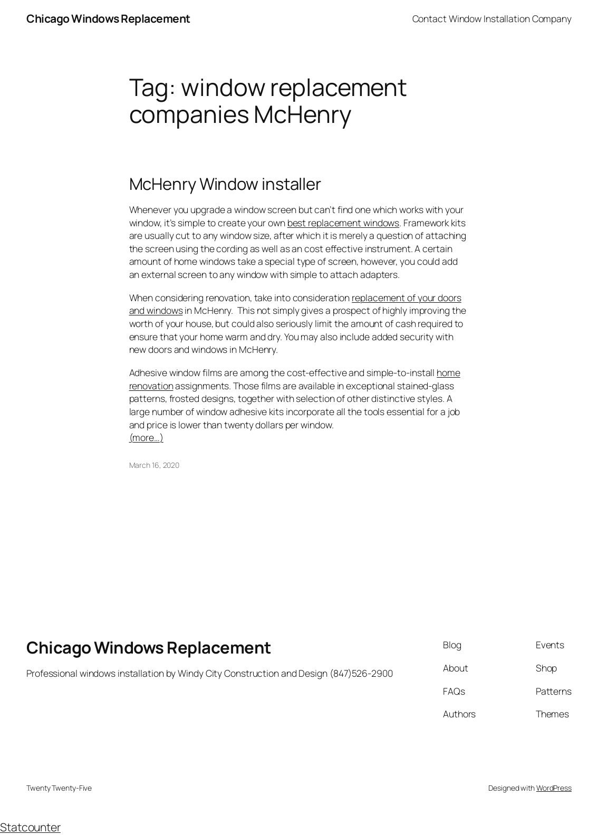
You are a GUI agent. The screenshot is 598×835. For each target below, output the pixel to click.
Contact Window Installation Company (492, 18)
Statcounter (30, 826)
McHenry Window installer (225, 184)
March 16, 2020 (154, 465)
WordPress (554, 788)
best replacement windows (343, 222)
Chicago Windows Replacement (108, 18)
